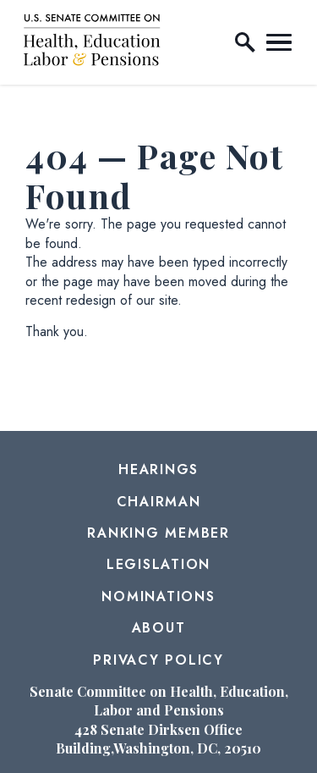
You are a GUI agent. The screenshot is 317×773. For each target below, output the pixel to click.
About (159, 628)
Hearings (158, 469)
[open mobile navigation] (279, 42)
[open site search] (245, 42)
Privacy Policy (158, 660)
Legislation (158, 564)
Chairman (159, 501)
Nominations (158, 596)
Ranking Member (158, 533)
